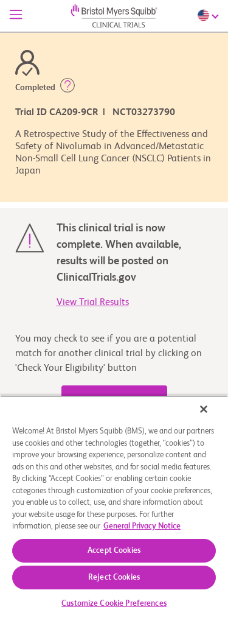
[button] (67, 87)
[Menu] (16, 16)
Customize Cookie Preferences (114, 604)
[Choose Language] (209, 15)
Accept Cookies (114, 551)
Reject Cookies (114, 577)
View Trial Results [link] (93, 302)
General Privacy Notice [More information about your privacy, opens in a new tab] (142, 526)
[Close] (203, 409)
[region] (114, 506)
